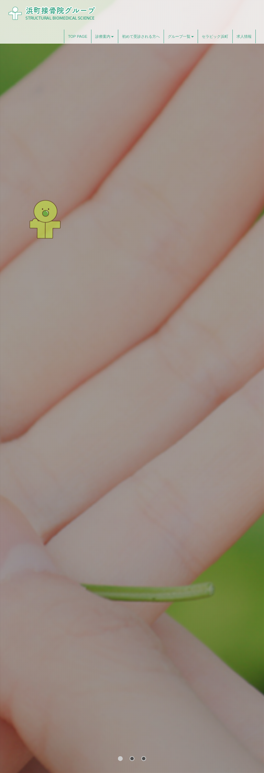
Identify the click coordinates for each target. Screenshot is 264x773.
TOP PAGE (77, 36)
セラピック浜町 (215, 36)
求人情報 (244, 36)
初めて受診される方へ (141, 36)
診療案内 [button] (104, 36)
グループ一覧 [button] (181, 36)
